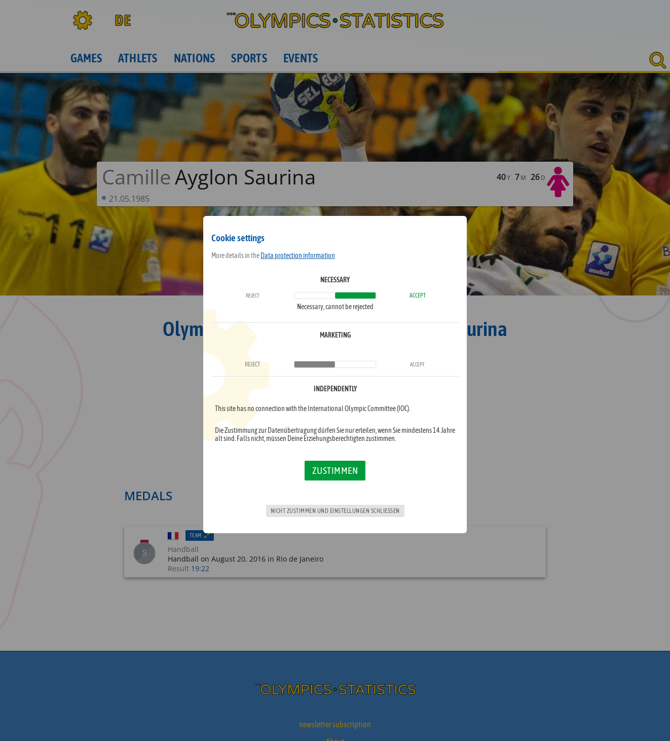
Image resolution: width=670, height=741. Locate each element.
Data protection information (297, 255)
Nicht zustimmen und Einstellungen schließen (335, 510)
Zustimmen (335, 470)
